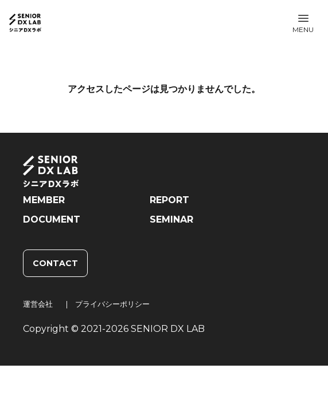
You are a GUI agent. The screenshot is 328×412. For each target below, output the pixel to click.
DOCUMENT (51, 219)
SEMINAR (171, 219)
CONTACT (55, 263)
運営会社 (38, 303)
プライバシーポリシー (112, 303)
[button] (303, 23)
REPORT (169, 200)
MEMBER (44, 200)
